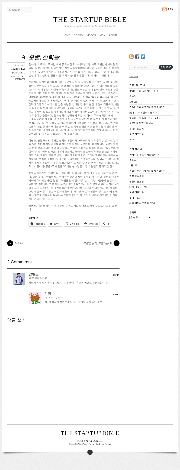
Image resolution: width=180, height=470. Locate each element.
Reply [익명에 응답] (116, 294)
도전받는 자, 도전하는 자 (101, 244)
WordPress (82, 444)
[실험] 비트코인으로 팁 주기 (143, 112)
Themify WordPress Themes (99, 444)
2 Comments (18, 73)
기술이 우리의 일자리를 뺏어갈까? (147, 107)
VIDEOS (91, 35)
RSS (170, 9)
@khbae (133, 76)
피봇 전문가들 (136, 134)
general (20, 76)
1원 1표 (133, 102)
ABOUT (113, 35)
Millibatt (16, 244)
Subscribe (166, 67)
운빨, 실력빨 (44, 58)
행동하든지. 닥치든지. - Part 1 (144, 118)
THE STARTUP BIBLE (90, 19)
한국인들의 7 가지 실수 (141, 123)
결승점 (132, 96)
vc (23, 79)
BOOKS (78, 35)
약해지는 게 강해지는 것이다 (144, 91)
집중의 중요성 (136, 129)
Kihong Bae (19, 69)
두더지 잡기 (135, 198)
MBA (102, 35)
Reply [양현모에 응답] (116, 275)
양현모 (34, 274)
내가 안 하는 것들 (138, 187)
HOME (66, 35)
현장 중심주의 (136, 176)
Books (132, 139)
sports (18, 79)
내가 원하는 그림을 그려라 (142, 203)
